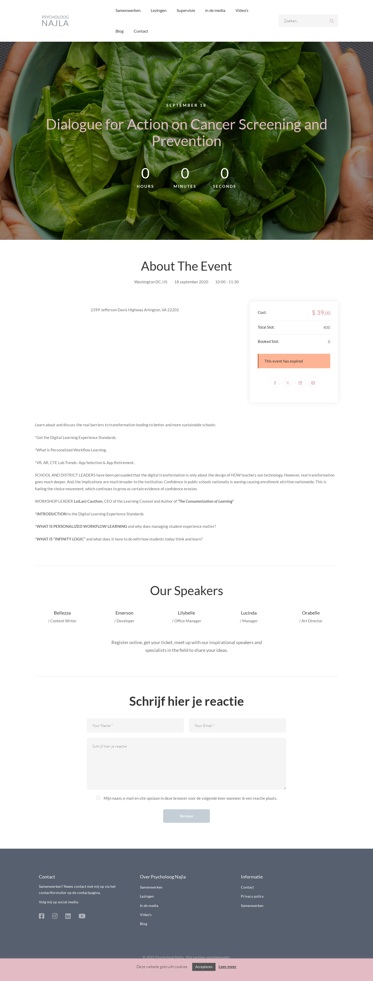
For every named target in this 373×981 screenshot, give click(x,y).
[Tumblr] (313, 382)
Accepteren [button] (203, 967)
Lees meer (227, 966)
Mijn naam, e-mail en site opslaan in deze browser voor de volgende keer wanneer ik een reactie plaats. (190, 798)
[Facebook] (275, 382)
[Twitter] (288, 382)
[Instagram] (55, 916)
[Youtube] (82, 916)
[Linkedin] (300, 382)
